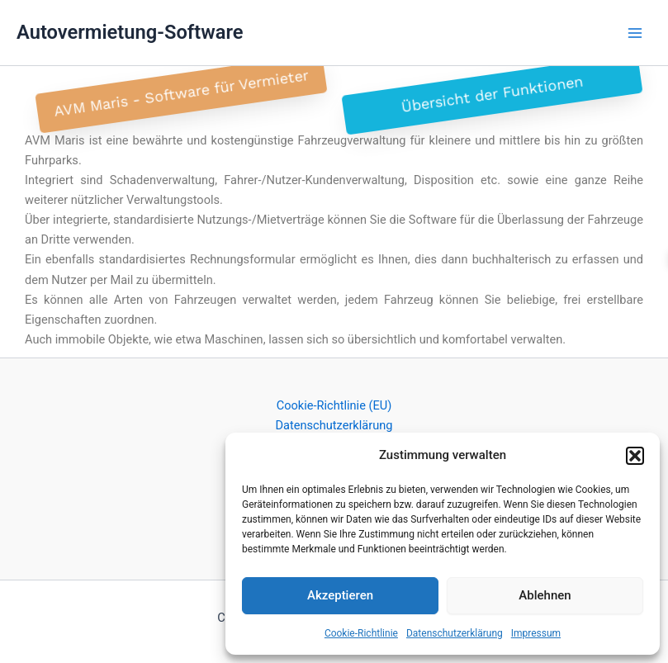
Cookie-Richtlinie (361, 633)
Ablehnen (545, 595)
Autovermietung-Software (130, 32)
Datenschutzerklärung (454, 633)
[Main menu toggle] (634, 32)
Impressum (536, 633)
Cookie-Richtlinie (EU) (334, 405)
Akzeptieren (340, 595)
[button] (635, 456)
